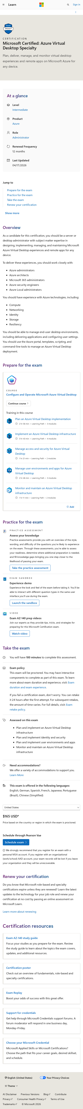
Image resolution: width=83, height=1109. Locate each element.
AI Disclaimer (10, 1094)
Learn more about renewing (19, 911)
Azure (15, 123)
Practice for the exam (20, 195)
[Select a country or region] (41, 807)
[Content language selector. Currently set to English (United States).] (18, 1078)
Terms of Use (57, 1099)
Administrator (20, 137)
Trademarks (9, 1104)
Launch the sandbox (24, 603)
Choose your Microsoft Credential (27, 1042)
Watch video (20, 633)
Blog (45, 1094)
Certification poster (18, 967)
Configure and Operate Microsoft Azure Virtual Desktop (41, 394)
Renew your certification (22, 204)
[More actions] (76, 12)
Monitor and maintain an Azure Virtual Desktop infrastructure (43, 490)
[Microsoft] (41, 4)
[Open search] (68, 5)
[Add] (70, 507)
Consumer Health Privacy (30, 1099)
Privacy (6, 1099)
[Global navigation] (3, 5)
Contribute (60, 1094)
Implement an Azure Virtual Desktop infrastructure (45, 434)
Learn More (17, 775)
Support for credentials (21, 1013)
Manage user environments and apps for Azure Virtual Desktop (43, 470)
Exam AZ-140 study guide (22, 938)
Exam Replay (14, 992)
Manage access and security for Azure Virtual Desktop (42, 451)
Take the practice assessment (30, 568)
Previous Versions (30, 1094)
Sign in (76, 4)
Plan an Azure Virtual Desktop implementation (43, 419)
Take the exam (15, 200)
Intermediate (20, 109)
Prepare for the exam (19, 190)
